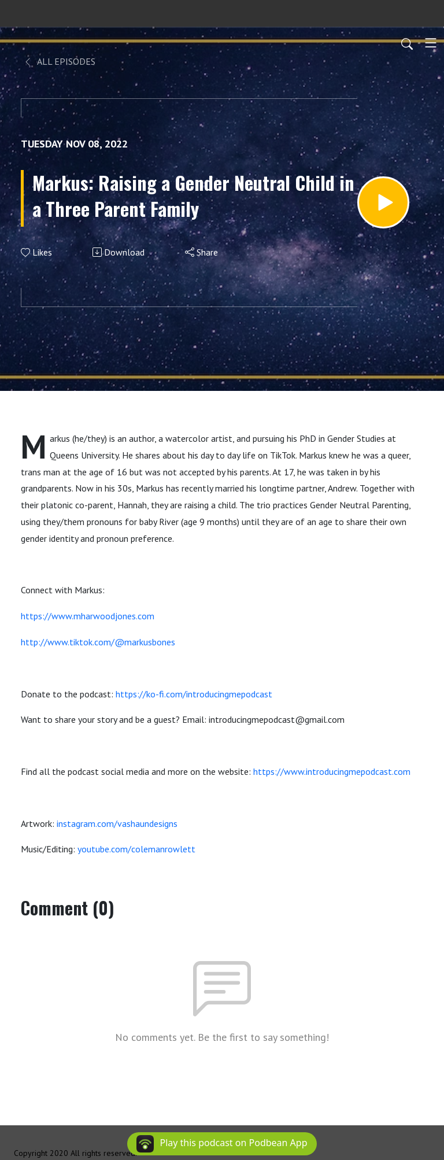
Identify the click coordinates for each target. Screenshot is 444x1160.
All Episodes (59, 61)
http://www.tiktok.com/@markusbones (98, 642)
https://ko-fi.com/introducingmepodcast (194, 694)
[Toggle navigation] (430, 43)
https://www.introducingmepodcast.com (331, 771)
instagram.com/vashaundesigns (117, 823)
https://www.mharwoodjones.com (87, 616)
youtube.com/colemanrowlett (136, 849)
